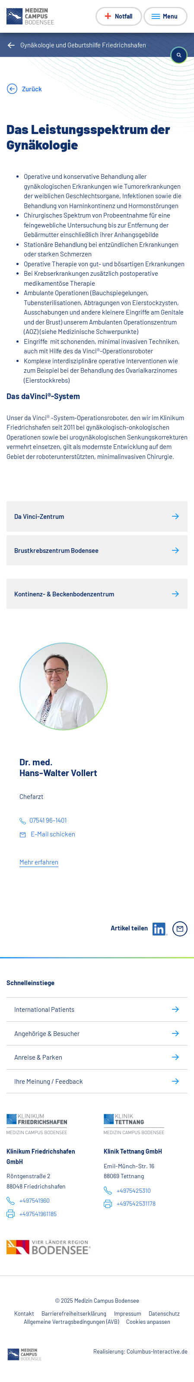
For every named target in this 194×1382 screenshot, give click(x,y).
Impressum (127, 1313)
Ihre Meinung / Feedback (48, 1081)
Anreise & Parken (38, 1057)
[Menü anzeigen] (165, 16)
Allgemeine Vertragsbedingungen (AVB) (71, 1321)
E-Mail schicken (52, 834)
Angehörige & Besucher (47, 1033)
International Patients (44, 1009)
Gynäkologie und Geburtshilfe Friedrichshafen (83, 45)
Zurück (31, 89)
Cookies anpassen (148, 1321)
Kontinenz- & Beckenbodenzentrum (64, 594)
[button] (179, 55)
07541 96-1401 (48, 820)
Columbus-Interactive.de (157, 1351)
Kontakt (24, 1313)
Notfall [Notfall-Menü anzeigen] (123, 16)
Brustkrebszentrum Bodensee (56, 550)
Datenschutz (164, 1313)
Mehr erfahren (38, 862)
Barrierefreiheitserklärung (73, 1313)
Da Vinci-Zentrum (39, 516)
